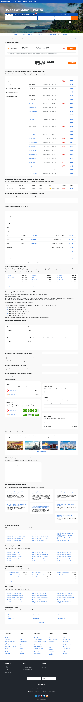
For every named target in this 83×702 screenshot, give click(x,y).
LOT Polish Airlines (67, 643)
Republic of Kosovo (9, 643)
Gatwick (50, 643)
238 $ (71, 119)
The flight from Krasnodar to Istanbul (65, 597)
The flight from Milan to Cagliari (39, 552)
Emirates (65, 646)
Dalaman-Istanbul (33, 154)
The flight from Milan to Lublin (13, 554)
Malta (6, 636)
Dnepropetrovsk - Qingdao (40, 636)
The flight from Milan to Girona (64, 556)
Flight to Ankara (10, 618)
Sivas (21, 639)
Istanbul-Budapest (33, 131)
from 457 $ (34, 239)
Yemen (6, 648)
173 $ (71, 146)
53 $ (71, 154)
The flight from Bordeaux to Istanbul (65, 599)
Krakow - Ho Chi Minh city (40, 641)
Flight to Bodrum (36, 618)
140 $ (71, 134)
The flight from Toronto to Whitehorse (40, 536)
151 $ (71, 166)
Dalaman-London (33, 158)
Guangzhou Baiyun (53, 652)
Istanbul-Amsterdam (33, 142)
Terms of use (30, 691)
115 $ (71, 162)
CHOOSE (72, 62)
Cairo (50, 636)
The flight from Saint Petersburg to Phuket (65, 538)
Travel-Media (8, 672)
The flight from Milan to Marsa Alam (40, 554)
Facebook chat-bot (27, 669)
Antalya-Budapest (33, 173)
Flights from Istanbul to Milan (70, 38)
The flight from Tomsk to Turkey (14, 534)
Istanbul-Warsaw (32, 150)
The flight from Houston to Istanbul (15, 601)
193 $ (71, 84)
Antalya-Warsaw (32, 166)
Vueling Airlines (66, 639)
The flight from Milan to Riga (13, 552)
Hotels (6, 669)
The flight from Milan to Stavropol (14, 558)
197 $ (71, 92)
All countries (8, 653)
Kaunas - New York (38, 648)
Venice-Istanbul (32, 107)
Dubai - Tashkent (38, 639)
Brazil (6, 637)
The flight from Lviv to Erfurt (38, 534)
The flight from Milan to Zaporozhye (40, 556)
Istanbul (18, 38)
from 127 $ (71, 247)
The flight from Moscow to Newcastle (40, 540)
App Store (44, 667)
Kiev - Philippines (38, 646)
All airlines (65, 653)
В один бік (16, 14)
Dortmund (22, 651)
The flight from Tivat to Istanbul (39, 593)
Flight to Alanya (10, 616)
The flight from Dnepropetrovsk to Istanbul (64, 602)
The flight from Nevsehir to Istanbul (65, 595)
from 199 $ (71, 259)
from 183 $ (71, 239)
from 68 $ (34, 235)
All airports (51, 654)
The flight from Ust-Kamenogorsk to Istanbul (40, 602)
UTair (64, 651)
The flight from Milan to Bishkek (64, 552)
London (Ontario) (23, 641)
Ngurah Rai (51, 651)
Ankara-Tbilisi (32, 169)
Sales (6, 667)
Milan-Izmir (31, 122)
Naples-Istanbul (32, 103)
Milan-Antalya (32, 119)
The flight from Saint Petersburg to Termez (65, 534)
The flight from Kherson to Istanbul (65, 593)
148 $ (71, 142)
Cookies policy (45, 691)
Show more (41, 622)
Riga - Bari (36, 637)
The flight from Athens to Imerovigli (40, 538)
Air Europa (65, 641)
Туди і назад (9, 14)
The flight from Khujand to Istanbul (40, 597)
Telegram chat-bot (27, 667)
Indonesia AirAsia (67, 637)
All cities (21, 653)
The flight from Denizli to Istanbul (14, 599)
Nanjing (21, 648)
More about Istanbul (41, 451)
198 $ (71, 173)
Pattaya (21, 637)
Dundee (21, 636)
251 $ (71, 111)
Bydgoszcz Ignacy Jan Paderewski (54, 645)
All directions (37, 653)
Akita (21, 644)
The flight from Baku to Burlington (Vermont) (64, 536)
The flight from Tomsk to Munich (14, 540)
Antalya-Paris (32, 162)
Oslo (21, 646)
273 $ (71, 126)
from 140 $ (34, 243)
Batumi (21, 643)
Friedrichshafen (52, 641)
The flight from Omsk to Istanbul (14, 593)
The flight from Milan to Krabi (63, 558)
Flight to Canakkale (61, 616)
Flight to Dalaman (61, 618)
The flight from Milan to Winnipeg (14, 556)
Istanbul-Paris (32, 138)
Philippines (7, 639)
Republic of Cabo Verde (10, 644)
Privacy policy (37, 691)
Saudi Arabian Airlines (68, 644)
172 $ (71, 48)
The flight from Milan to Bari (38, 560)
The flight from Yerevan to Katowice (15, 538)
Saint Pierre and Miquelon (11, 646)
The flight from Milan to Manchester (65, 560)
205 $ (71, 99)
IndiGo (64, 636)
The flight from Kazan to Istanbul (39, 595)
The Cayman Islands (9, 651)
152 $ (71, 169)
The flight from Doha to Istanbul (39, 599)
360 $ (71, 115)
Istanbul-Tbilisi (32, 134)
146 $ (71, 138)
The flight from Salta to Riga (63, 540)
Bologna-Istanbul (33, 111)
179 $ (71, 150)
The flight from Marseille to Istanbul (15, 595)
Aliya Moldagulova (53, 639)
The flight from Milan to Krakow (14, 560)
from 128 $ (71, 251)
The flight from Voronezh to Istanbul (15, 597)
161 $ (71, 103)
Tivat (50, 647)
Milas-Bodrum (52, 649)
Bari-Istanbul (32, 114)
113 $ (71, 158)
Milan (14, 38)
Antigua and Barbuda (10, 641)
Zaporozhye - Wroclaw (39, 644)
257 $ (71, 122)
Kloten (50, 637)
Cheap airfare (8, 38)
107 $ (71, 131)
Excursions (7, 670)
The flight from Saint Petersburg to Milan (16, 536)
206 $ (71, 107)
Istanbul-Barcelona (33, 146)
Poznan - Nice (37, 651)
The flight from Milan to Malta (38, 558)
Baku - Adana (37, 643)
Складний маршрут (25, 14)
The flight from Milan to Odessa (64, 554)
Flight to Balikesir (36, 616)
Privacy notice (52, 691)
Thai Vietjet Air (66, 648)
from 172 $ (71, 235)
